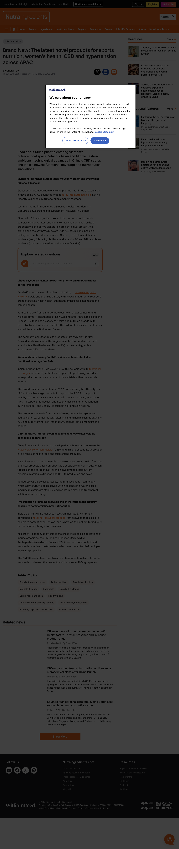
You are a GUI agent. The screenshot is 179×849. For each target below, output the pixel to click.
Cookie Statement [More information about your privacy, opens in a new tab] (104, 132)
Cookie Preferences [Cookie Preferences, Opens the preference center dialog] (75, 140)
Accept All (100, 140)
